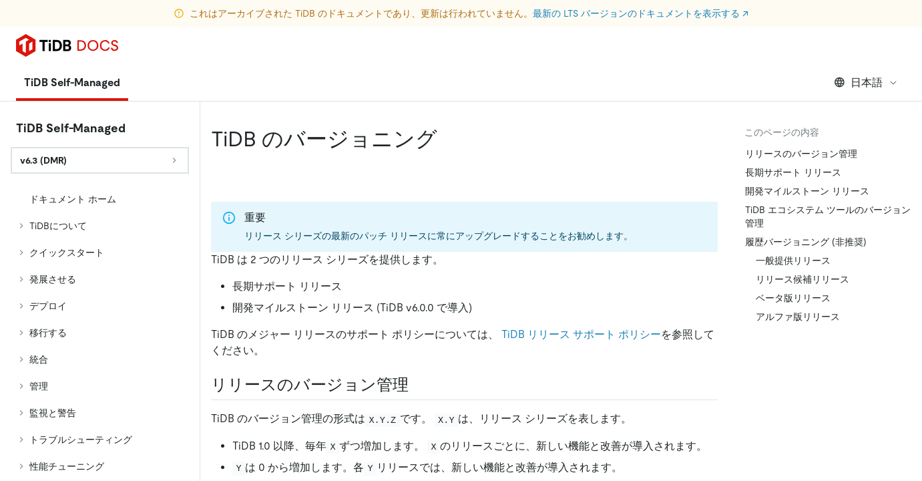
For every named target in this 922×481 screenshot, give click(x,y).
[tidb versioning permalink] (448, 139)
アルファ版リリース (798, 316)
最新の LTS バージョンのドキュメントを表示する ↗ (640, 13)
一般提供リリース (793, 260)
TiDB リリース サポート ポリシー (581, 334)
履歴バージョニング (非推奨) (806, 241)
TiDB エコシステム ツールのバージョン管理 (828, 216)
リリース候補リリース (802, 279)
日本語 (866, 82)
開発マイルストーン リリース (807, 191)
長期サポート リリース (793, 172)
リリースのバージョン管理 (801, 153)
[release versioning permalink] (419, 385)
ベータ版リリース (793, 298)
